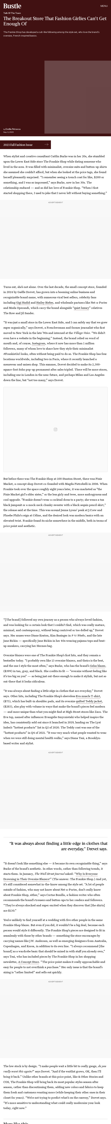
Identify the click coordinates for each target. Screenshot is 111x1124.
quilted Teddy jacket (89, 701)
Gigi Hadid (23, 302)
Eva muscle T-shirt (88, 696)
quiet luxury (81, 308)
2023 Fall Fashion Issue (18, 145)
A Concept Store (28, 962)
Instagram (38, 343)
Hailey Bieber (44, 302)
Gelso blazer (97, 666)
